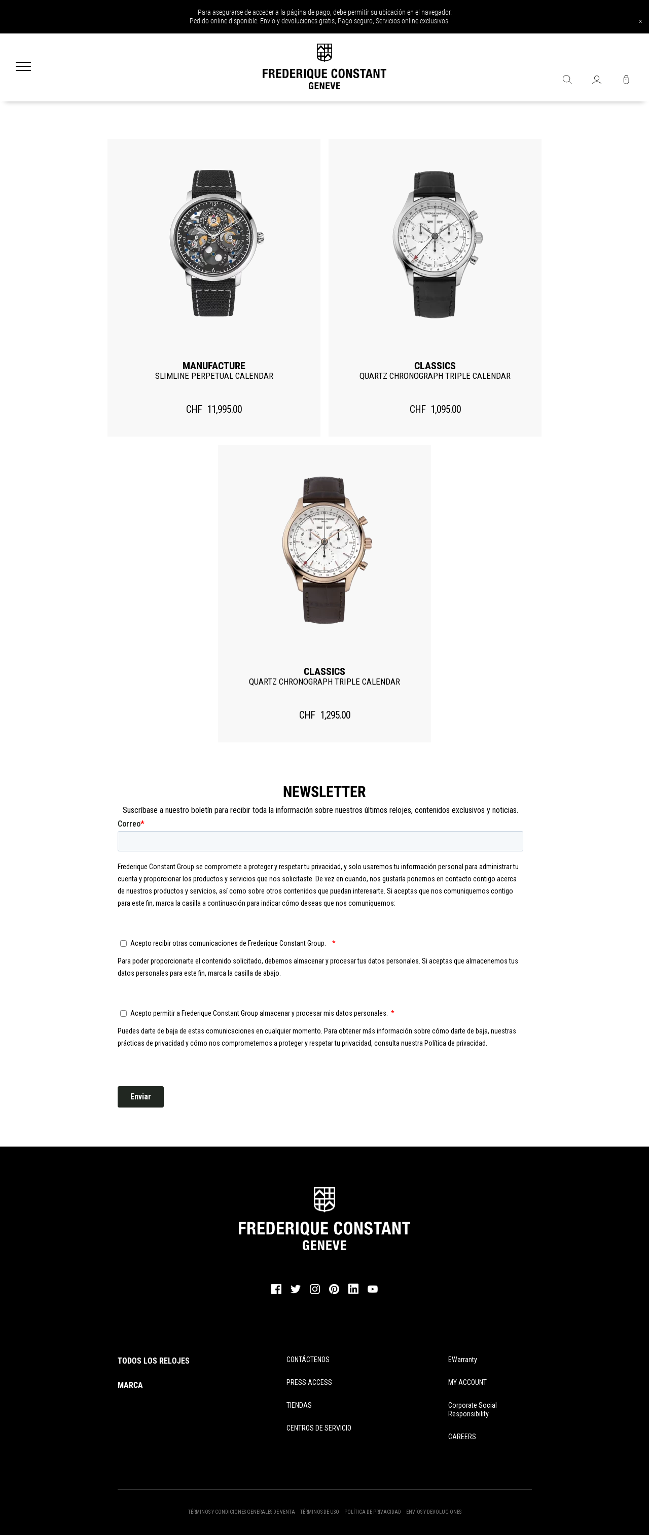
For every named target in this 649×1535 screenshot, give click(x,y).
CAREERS (462, 1437)
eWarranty (462, 1359)
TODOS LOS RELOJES (154, 1361)
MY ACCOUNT (467, 1382)
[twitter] (295, 1292)
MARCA (130, 1385)
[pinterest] (334, 1292)
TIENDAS (299, 1405)
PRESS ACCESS (309, 1382)
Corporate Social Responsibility (472, 1409)
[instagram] (315, 1292)
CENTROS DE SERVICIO (318, 1428)
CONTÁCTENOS (308, 1359)
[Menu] (23, 67)
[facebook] (276, 1292)
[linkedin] (353, 1293)
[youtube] (373, 1291)
